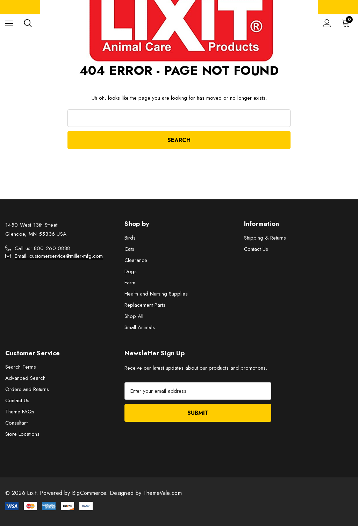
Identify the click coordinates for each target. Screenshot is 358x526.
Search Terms (20, 367)
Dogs (130, 271)
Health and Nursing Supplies (156, 294)
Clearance (135, 260)
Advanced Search (25, 378)
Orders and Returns (27, 389)
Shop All (133, 316)
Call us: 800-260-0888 (42, 248)
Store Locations (22, 434)
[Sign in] (327, 23)
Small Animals (139, 327)
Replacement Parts (144, 305)
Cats (129, 249)
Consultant (16, 423)
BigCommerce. (91, 493)
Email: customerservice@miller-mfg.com (59, 256)
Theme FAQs (19, 411)
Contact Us (256, 249)
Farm (129, 282)
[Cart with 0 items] (347, 23)
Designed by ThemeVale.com (146, 493)
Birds (130, 238)
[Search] (28, 23)
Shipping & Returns (265, 238)
